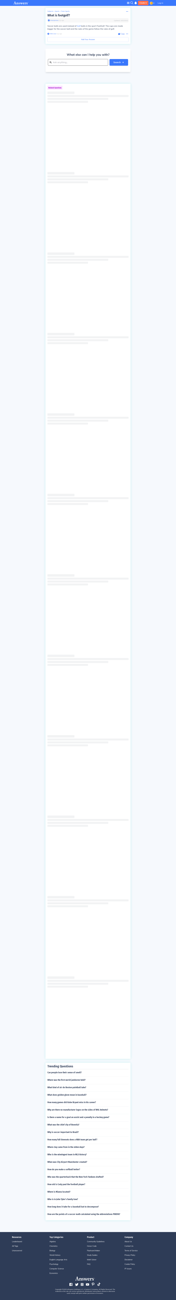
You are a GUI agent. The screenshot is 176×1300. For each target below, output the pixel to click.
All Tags (15, 1246)
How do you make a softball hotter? (63, 1169)
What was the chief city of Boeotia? (63, 1124)
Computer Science (57, 1269)
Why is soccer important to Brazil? (63, 1132)
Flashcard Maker (93, 1251)
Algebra (53, 1241)
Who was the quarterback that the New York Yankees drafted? (75, 1177)
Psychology (54, 1264)
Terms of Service (131, 1251)
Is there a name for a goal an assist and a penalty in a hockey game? (78, 1117)
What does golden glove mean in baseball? (67, 1095)
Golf (79, 26)
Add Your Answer (88, 39)
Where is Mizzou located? (58, 1191)
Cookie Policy (130, 1264)
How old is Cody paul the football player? (66, 1184)
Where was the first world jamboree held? (66, 1080)
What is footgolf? (58, 15)
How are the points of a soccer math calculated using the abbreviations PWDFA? (83, 1214)
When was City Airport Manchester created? (67, 1162)
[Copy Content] (121, 34)
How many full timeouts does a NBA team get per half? (72, 1139)
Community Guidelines (95, 1241)
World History (55, 1255)
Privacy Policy (130, 1255)
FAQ (88, 1264)
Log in (160, 3)
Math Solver (91, 1260)
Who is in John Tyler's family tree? (62, 1199)
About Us (128, 1241)
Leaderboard (17, 1241)
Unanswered (17, 1251)
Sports (57, 11)
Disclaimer (129, 1260)
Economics (54, 1273)
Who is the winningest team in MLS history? (67, 1154)
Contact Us (129, 1246)
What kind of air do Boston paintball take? (66, 1087)
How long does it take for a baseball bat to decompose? (73, 1206)
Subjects (50, 11)
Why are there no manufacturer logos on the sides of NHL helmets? (77, 1109)
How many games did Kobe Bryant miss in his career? (71, 1102)
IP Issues (128, 1269)
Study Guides (92, 1255)
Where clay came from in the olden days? (66, 1147)
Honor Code (92, 1246)
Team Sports (65, 11)
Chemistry (53, 1246)
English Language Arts (58, 1260)
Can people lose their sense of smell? (64, 1072)
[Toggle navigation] (128, 3)
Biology (52, 1251)
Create (143, 3)
